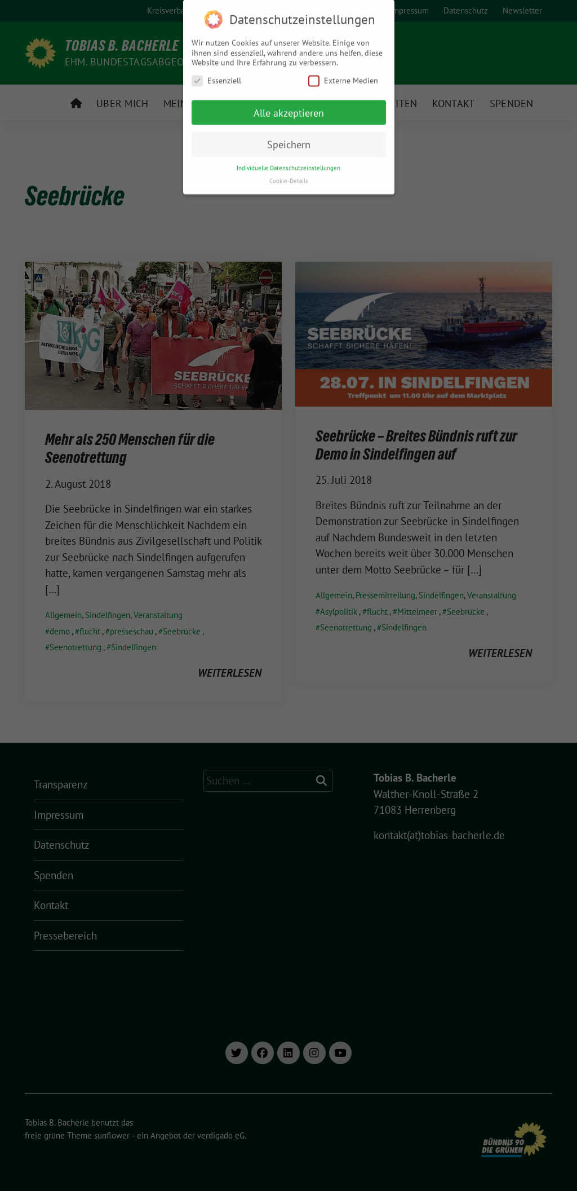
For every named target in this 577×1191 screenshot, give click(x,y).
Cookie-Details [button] (288, 175)
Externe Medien (343, 75)
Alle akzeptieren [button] (289, 106)
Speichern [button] (288, 139)
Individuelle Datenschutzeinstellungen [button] (288, 162)
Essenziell (216, 75)
